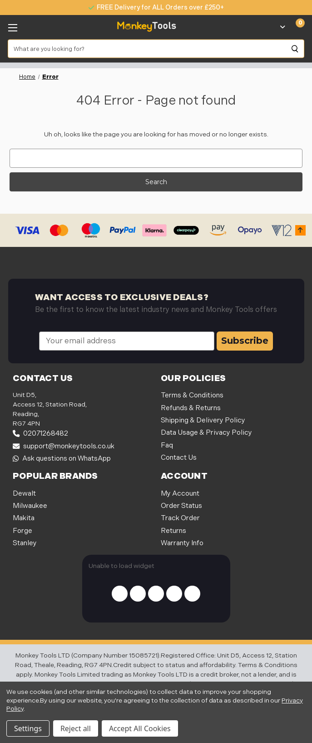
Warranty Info (182, 543)
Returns (173, 531)
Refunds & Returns (191, 408)
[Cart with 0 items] (294, 27)
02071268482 (40, 433)
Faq (167, 445)
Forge (22, 531)
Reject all (75, 728)
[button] (300, 230)
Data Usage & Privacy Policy (206, 432)
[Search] (295, 48)
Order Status (181, 506)
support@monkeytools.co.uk (63, 446)
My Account (180, 493)
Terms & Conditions (192, 395)
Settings (28, 728)
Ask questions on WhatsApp (62, 458)
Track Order (180, 518)
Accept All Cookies (140, 728)
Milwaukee (30, 506)
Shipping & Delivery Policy (203, 420)
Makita (24, 518)
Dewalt (24, 493)
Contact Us (179, 457)
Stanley (25, 543)
